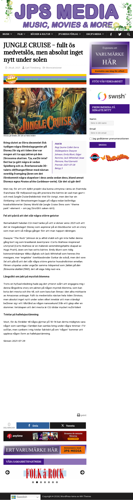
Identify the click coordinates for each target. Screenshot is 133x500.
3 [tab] (41, 482)
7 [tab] (57, 482)
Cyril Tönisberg (33, 68)
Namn (93, 119)
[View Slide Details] (44, 473)
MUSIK (6, 34)
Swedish (19, 497)
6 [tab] (53, 482)
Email (93, 129)
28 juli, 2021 (14, 68)
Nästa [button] (82, 472)
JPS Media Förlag (68, 34)
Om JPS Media (93, 34)
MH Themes (85, 496)
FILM (20, 34)
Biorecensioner (54, 68)
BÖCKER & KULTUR (40, 34)
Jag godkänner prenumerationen (109, 138)
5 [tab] (49, 482)
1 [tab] (33, 482)
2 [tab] (37, 482)
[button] (128, 34)
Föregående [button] (7, 472)
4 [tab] (45, 482)
